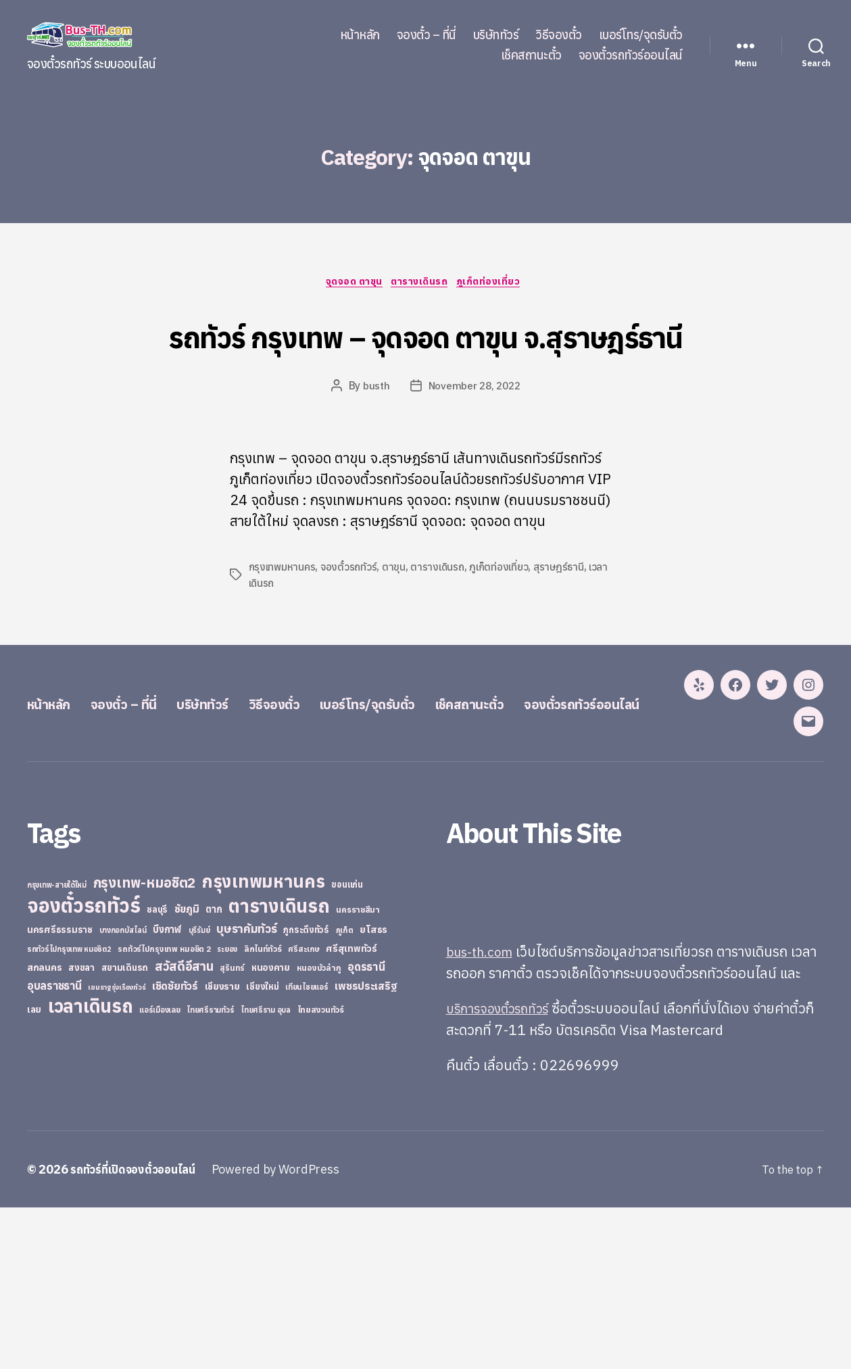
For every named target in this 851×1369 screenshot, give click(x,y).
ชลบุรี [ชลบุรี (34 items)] (157, 1071)
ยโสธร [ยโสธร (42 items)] (373, 1091)
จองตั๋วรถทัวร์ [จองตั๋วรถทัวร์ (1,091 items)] (83, 1067)
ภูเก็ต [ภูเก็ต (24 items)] (345, 1092)
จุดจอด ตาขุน (349, 283)
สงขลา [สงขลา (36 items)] (81, 1130)
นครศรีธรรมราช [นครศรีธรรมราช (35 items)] (60, 1092)
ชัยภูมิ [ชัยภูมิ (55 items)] (186, 1071)
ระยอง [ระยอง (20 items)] (227, 1111)
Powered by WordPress (287, 1331)
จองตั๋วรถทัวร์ (350, 619)
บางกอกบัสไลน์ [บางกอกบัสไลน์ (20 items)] (123, 1092)
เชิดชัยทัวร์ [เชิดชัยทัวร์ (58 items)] (175, 1148)
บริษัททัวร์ (496, 35)
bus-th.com (483, 1113)
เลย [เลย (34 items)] (34, 1172)
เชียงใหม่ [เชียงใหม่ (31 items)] (262, 1149)
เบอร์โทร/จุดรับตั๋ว (641, 35)
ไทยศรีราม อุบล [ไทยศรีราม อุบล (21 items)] (266, 1172)
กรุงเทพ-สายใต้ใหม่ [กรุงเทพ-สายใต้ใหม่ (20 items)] (57, 1047)
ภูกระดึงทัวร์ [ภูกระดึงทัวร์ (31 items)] (306, 1092)
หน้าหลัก (360, 35)
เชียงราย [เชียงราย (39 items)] (222, 1149)
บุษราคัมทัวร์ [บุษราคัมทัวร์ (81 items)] (246, 1091)
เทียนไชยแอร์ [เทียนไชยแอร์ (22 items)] (306, 1149)
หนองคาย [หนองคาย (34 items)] (270, 1130)
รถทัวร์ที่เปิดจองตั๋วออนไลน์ (138, 1331)
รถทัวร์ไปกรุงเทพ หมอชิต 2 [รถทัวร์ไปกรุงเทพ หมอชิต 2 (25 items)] (164, 1111)
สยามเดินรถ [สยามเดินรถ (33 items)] (125, 1130)
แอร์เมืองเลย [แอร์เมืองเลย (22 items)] (159, 1172)
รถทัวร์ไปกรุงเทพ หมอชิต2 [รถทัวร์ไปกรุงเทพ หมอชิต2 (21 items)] (69, 1111)
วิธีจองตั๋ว (558, 35)
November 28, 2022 (475, 438)
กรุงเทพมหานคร (283, 619)
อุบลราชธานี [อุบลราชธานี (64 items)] (54, 1147)
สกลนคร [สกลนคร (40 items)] (44, 1130)
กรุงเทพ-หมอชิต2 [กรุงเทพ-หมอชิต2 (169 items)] (144, 1045)
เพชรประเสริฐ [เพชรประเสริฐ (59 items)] (366, 1148)
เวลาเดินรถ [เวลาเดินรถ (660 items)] (90, 1168)
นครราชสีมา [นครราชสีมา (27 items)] (358, 1071)
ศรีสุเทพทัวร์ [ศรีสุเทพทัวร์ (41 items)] (351, 1111)
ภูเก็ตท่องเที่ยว (497, 283)
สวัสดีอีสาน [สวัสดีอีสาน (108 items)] (184, 1128)
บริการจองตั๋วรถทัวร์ (503, 1170)
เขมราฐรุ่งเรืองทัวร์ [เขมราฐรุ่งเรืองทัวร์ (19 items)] (116, 1149)
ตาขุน (396, 619)
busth (374, 438)
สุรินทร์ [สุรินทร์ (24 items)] (232, 1130)
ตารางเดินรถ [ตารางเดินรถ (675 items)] (278, 1068)
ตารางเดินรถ (422, 283)
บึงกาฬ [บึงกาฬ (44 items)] (167, 1091)
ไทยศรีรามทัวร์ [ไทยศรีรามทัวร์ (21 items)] (210, 1172)
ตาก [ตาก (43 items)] (213, 1071)
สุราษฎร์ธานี (563, 619)
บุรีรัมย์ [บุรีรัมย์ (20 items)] (199, 1092)
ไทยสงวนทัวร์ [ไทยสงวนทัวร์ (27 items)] (320, 1171)
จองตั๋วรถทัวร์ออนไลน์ (631, 55)
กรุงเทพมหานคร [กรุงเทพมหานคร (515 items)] (263, 1043)
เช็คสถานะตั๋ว (531, 55)
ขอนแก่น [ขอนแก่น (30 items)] (346, 1046)
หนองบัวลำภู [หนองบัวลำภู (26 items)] (319, 1130)
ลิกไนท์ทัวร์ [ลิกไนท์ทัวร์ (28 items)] (263, 1110)
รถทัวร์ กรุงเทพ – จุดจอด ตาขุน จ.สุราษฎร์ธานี (425, 360)
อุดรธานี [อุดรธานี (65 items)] (366, 1129)
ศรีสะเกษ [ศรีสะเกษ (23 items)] (303, 1111)
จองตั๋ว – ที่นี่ (426, 35)
